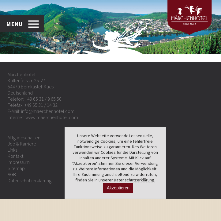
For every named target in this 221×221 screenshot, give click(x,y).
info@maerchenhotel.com (47, 111)
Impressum (19, 162)
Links (12, 150)
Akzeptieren (118, 187)
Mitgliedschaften (24, 137)
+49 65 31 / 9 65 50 (43, 99)
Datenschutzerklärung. (134, 180)
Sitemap (16, 168)
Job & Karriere (22, 144)
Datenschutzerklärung (29, 180)
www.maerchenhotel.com (51, 117)
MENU (14, 24)
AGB (12, 174)
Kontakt (15, 156)
